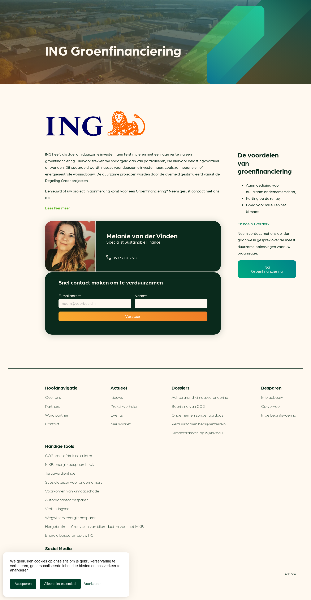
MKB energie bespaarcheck (69, 464)
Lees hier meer (57, 208)
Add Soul (290, 573)
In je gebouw (272, 397)
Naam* (141, 295)
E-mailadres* (70, 295)
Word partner (56, 415)
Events (117, 415)
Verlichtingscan (58, 508)
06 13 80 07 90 (121, 257)
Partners (52, 406)
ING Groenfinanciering (267, 269)
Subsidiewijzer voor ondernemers (73, 482)
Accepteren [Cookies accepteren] (23, 584)
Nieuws (117, 397)
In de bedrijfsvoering (278, 415)
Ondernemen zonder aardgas (197, 415)
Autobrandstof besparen (66, 499)
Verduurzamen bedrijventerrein (199, 423)
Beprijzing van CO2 (188, 406)
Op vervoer (271, 406)
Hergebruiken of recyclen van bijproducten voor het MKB (94, 526)
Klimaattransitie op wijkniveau (197, 432)
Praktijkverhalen (124, 406)
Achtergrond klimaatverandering (200, 397)
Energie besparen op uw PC (69, 535)
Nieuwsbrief (121, 423)
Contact (52, 423)
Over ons (53, 397)
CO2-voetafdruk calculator (68, 455)
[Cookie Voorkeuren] (92, 584)
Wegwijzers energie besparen (70, 517)
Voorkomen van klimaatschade (72, 490)
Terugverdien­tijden (61, 473)
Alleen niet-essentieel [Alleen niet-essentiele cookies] (60, 584)
